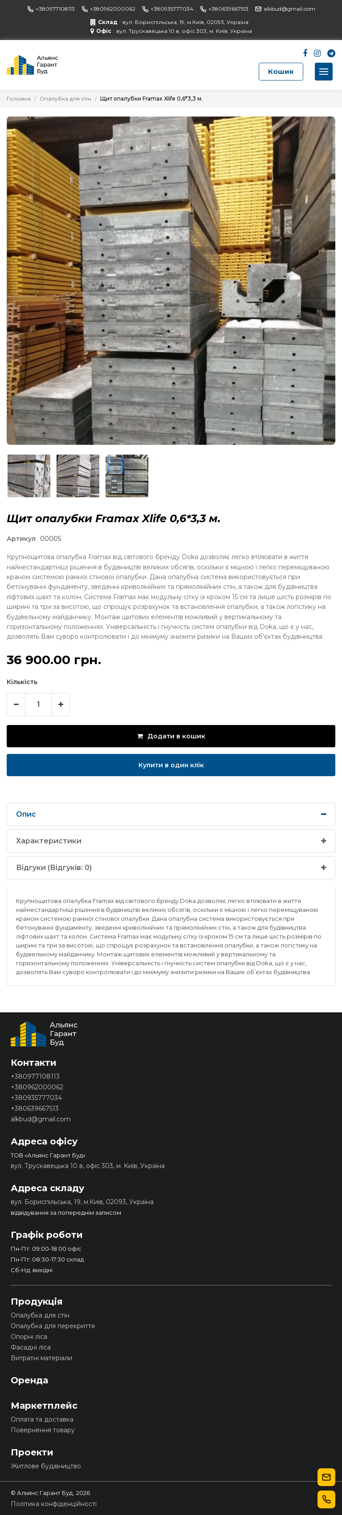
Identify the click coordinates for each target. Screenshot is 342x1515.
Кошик (281, 71)
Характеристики (48, 841)
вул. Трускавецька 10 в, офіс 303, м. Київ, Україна (88, 1166)
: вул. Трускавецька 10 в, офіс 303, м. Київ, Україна (171, 31)
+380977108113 (51, 8)
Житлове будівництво (46, 1466)
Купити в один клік (171, 765)
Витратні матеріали (41, 1358)
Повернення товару (43, 1430)
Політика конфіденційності (54, 1504)
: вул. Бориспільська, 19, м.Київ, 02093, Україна (169, 22)
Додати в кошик (171, 736)
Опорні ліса (29, 1337)
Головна (19, 98)
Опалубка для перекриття (53, 1326)
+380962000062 (108, 8)
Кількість (22, 682)
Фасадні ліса (31, 1347)
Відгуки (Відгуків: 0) (54, 867)
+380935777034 (167, 8)
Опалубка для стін (65, 98)
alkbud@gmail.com (285, 8)
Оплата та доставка (42, 1419)
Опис (26, 814)
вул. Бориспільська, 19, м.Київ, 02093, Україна (82, 1202)
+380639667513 (224, 8)
